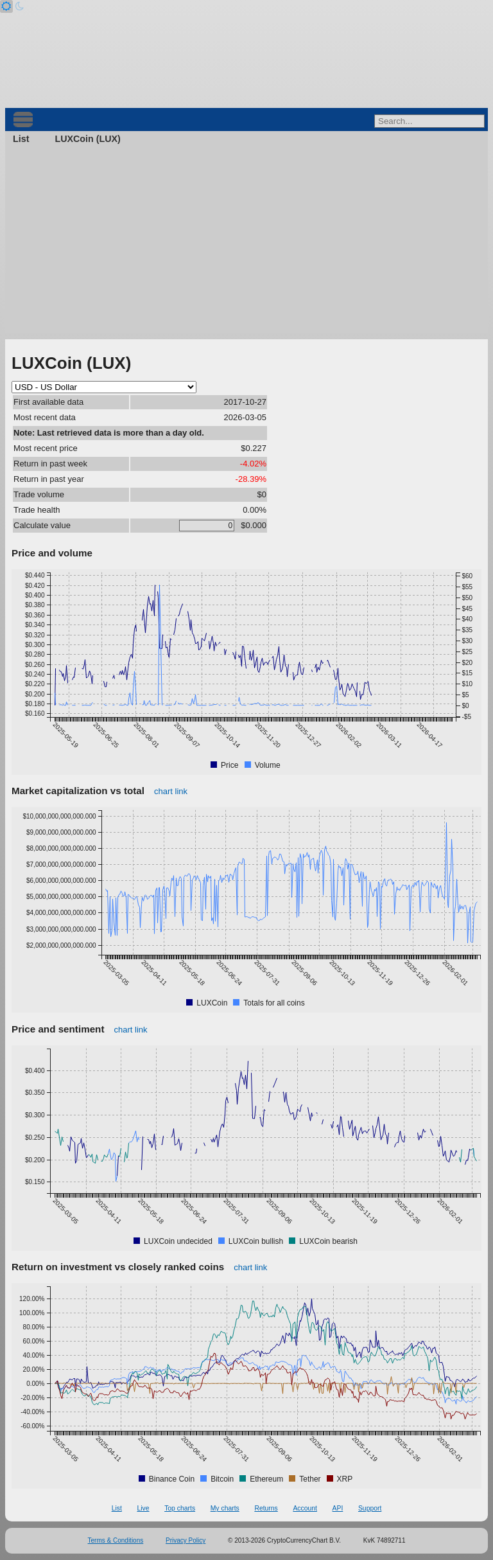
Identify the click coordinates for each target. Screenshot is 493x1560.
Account (305, 1508)
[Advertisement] (246, 243)
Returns (265, 1508)
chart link (170, 791)
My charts (225, 1508)
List (21, 139)
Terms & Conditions (116, 1540)
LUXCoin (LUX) (87, 139)
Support (369, 1508)
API (338, 1508)
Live (143, 1508)
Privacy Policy (185, 1540)
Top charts (179, 1508)
